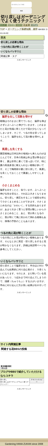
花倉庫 (26, 25)
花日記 (18, 25)
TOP (2, 29)
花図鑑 (3, 25)
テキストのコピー (37, 381)
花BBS (11, 25)
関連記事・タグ (9, 56)
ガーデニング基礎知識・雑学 (23, 29)
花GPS (34, 25)
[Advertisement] (24, 85)
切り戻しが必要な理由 (12, 42)
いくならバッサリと (11, 51)
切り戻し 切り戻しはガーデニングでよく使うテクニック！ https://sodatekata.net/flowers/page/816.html (15, 382)
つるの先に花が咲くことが (14, 47)
